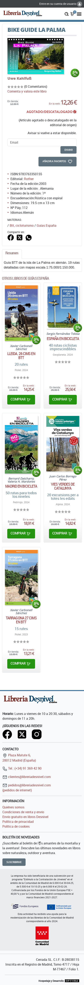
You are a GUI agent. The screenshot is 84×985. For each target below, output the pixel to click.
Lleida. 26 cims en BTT (21, 356)
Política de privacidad (18, 821)
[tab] (12, 254)
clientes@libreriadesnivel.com (26, 777)
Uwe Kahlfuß (19, 78)
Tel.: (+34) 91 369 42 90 (21, 768)
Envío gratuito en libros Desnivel (25, 817)
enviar (68, 150)
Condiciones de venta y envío (23, 812)
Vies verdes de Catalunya (63, 486)
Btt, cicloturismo (22, 225)
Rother (29, 179)
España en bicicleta (63, 339)
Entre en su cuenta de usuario (60, 4)
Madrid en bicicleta (21, 486)
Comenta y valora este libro (27, 91)
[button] (66, 13)
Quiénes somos (13, 807)
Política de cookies (16, 826)
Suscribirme (14, 862)
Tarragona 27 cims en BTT (21, 620)
